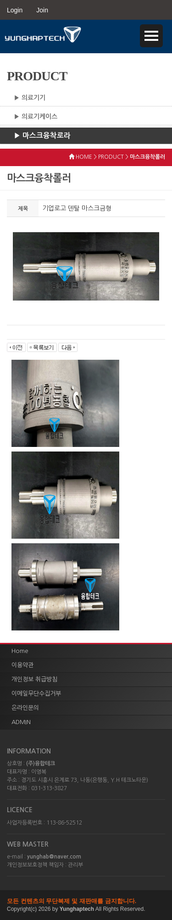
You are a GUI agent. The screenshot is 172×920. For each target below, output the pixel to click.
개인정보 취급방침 (34, 679)
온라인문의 (25, 708)
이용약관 (22, 665)
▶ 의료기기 (29, 98)
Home (19, 651)
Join (42, 10)
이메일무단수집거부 (36, 694)
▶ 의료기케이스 (35, 116)
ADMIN (21, 722)
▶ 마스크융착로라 (42, 135)
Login (14, 10)
